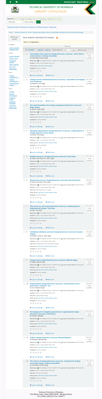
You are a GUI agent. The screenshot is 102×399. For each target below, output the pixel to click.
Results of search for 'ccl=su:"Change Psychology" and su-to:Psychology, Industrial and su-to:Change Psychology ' (49, 32)
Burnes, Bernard (14, 56)
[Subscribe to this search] (57, 37)
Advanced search (13, 27)
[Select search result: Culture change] (24, 337)
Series (55, 91)
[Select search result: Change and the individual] (24, 79)
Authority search (42, 27)
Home (11, 32)
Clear (92, 2)
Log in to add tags (36, 75)
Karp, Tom (12, 66)
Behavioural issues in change (55, 180)
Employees (12, 105)
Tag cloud (52, 27)
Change (11, 92)
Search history (82, 2)
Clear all (47, 50)
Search (10, 19)
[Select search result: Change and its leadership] (24, 260)
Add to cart (50, 75)
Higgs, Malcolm (14, 64)
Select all (40, 50)
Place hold (82, 50)
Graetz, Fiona (13, 58)
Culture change (50, 337)
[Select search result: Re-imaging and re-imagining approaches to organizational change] (24, 312)
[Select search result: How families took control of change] (24, 54)
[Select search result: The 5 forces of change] (24, 361)
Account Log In (70, 2)
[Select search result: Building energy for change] (24, 156)
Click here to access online (45, 65)
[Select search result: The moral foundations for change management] (24, 105)
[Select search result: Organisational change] (24, 284)
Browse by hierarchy (28, 27)
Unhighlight (29, 50)
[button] (10, 2)
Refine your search (14, 38)
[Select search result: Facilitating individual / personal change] (24, 232)
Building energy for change (53, 156)
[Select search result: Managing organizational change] (24, 131)
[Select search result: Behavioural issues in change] (24, 180)
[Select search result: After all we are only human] (24, 206)
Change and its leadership (54, 260)
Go (26, 22)
